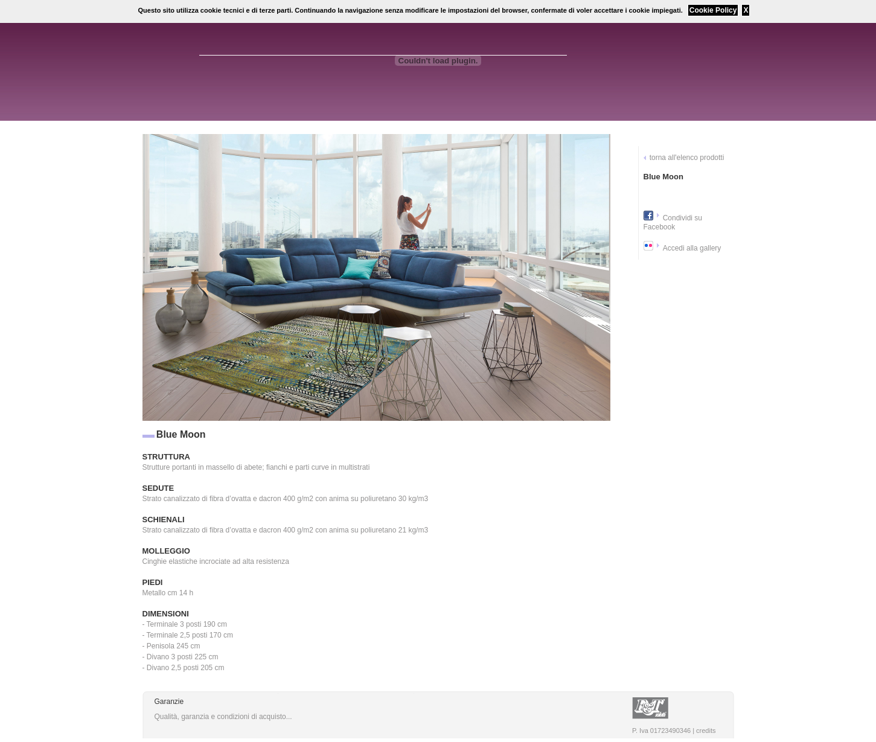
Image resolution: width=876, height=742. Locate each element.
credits (705, 730)
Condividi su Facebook (673, 222)
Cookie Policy (713, 10)
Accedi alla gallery (692, 248)
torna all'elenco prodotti (687, 157)
